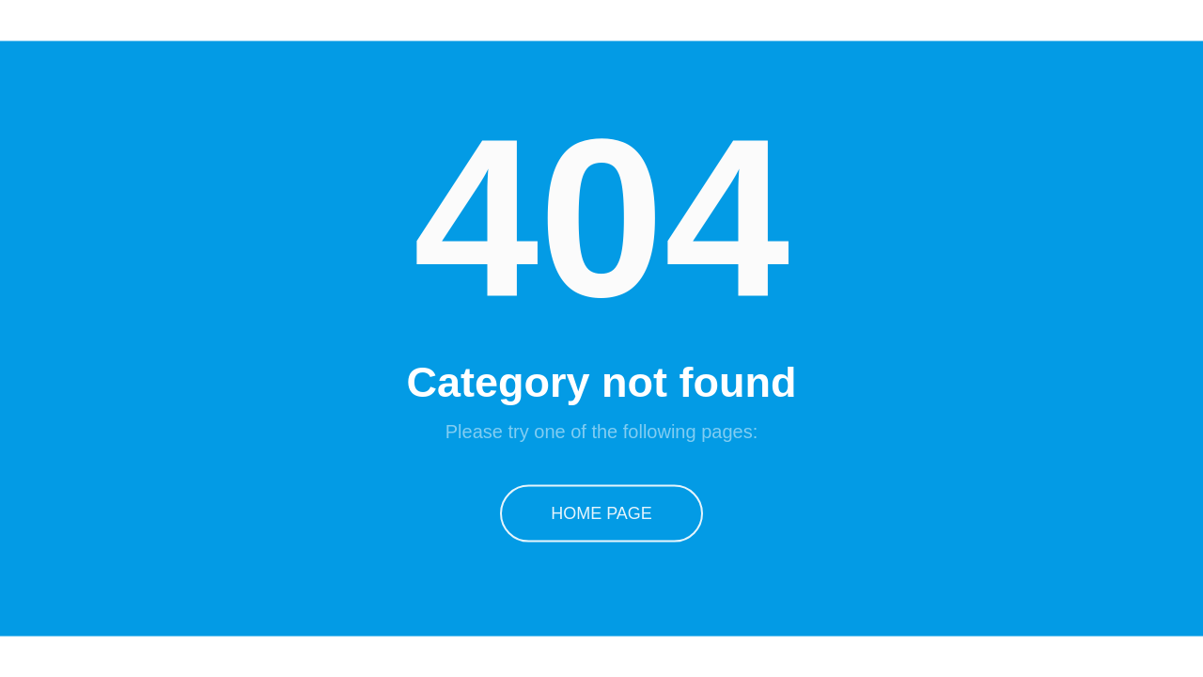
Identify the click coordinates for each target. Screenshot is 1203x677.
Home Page (601, 512)
